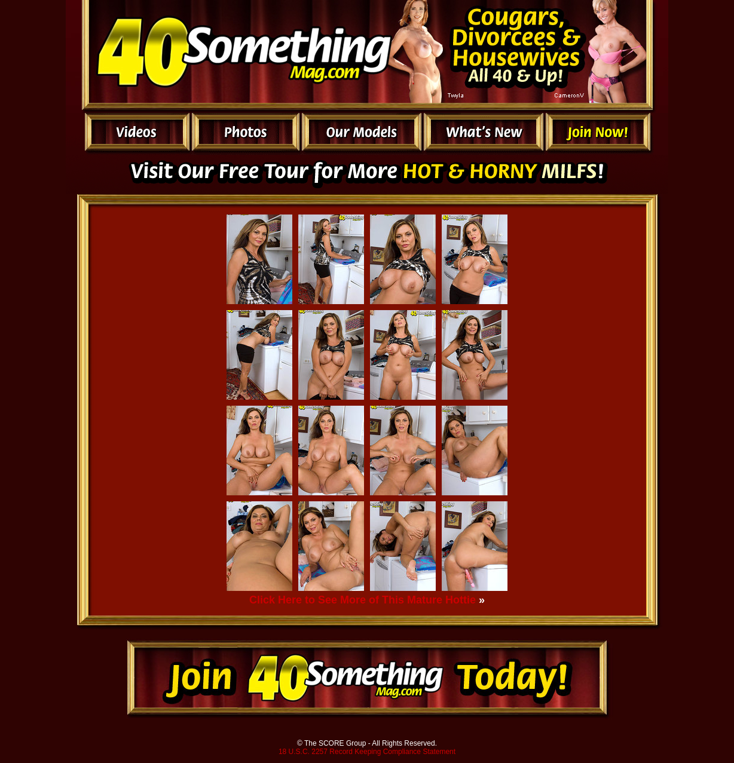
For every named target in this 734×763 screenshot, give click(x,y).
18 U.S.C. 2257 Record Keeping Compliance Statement (367, 751)
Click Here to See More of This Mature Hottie (362, 600)
